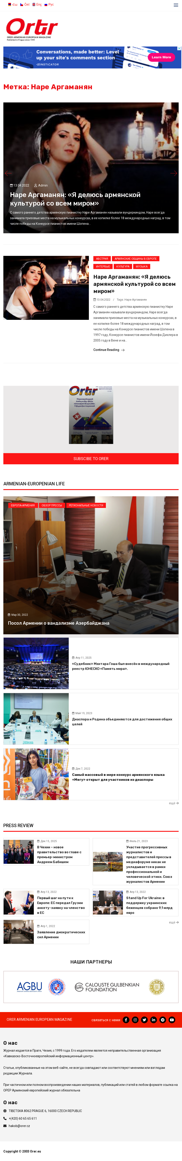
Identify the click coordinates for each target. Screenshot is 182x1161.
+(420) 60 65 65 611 (23, 1118)
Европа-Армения (23, 505)
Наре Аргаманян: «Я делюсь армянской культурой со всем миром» (134, 284)
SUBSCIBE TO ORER (91, 458)
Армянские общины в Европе (136, 258)
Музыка (142, 266)
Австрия (102, 258)
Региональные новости (86, 505)
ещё (174, 803)
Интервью (103, 266)
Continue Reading (108, 350)
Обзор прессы (52, 505)
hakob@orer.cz (19, 1126)
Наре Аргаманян (135, 299)
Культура (122, 266)
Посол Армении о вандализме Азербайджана (58, 623)
